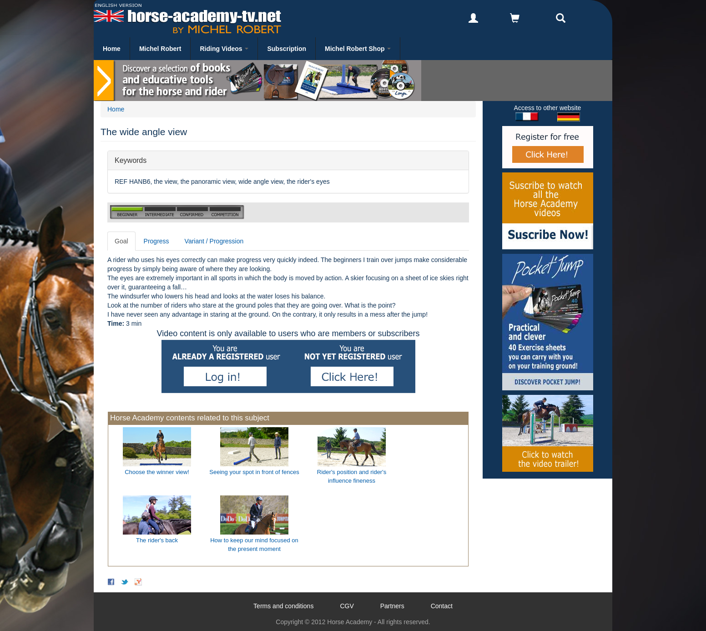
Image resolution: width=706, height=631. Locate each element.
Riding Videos (224, 48)
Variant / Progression (214, 241)
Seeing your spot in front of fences (254, 472)
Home (112, 48)
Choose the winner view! (157, 472)
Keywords (130, 160)
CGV (346, 606)
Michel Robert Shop (358, 48)
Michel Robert (160, 48)
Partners (392, 606)
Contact (442, 606)
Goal (121, 241)
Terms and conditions (283, 606)
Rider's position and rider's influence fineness (351, 476)
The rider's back (157, 540)
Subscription (286, 48)
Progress (156, 241)
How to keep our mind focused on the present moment (254, 544)
